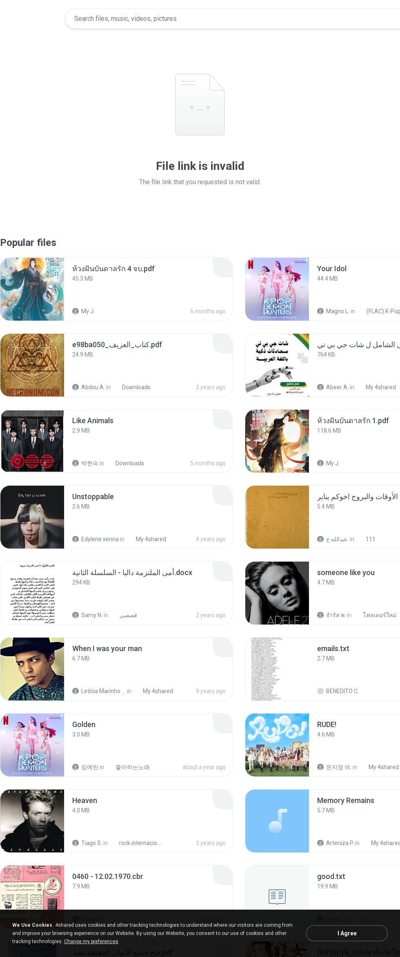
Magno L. (333, 311)
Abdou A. (88, 387)
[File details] (32, 289)
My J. (83, 311)
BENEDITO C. (338, 691)
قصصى (124, 615)
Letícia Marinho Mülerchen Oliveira (99, 691)
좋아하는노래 (128, 767)
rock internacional (137, 843)
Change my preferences (91, 941)
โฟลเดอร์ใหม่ (375, 615)
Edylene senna (95, 539)
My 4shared (376, 387)
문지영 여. (334, 767)
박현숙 (85, 463)
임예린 (85, 767)
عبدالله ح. (333, 539)
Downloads (132, 387)
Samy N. (87, 615)
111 (366, 539)
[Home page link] (33, 19)
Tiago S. (87, 843)
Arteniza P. (335, 843)
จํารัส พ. (331, 615)
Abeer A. (333, 387)
